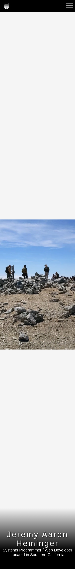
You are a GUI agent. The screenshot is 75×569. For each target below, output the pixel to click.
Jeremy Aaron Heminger (37, 539)
